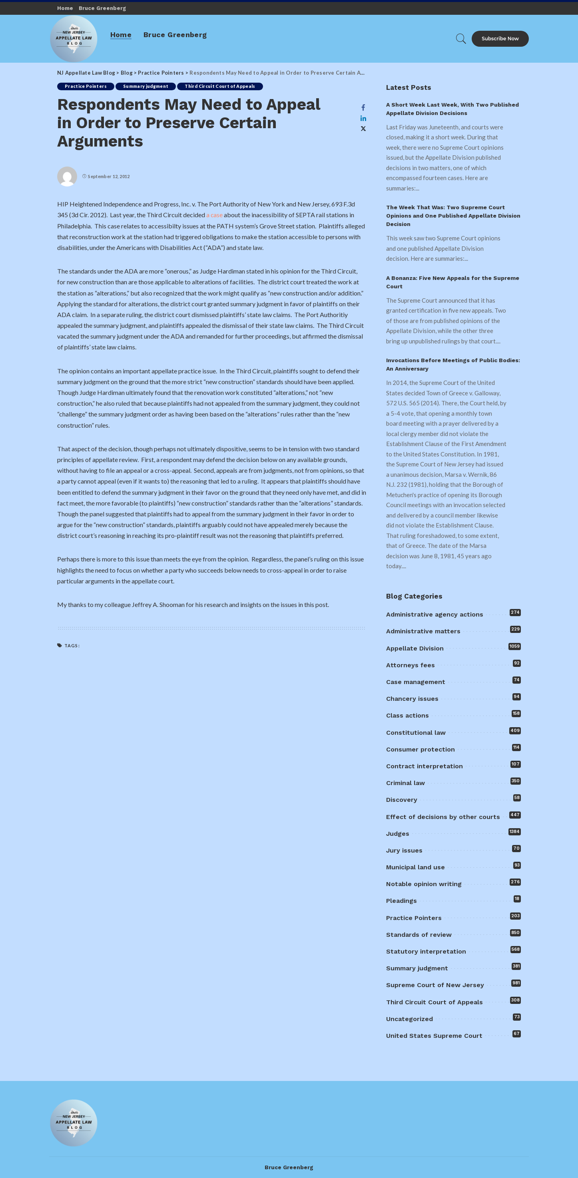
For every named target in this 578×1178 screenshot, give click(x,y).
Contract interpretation (424, 766)
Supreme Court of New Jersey (435, 985)
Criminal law (405, 783)
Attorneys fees (410, 665)
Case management (415, 682)
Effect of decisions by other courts (443, 817)
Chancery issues (412, 698)
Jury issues (404, 850)
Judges (397, 833)
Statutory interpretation (426, 951)
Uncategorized (409, 1019)
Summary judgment (147, 86)
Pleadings (401, 900)
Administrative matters (423, 631)
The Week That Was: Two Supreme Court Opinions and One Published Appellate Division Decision (453, 215)
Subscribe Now (500, 39)
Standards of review (419, 934)
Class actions (407, 715)
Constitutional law (416, 732)
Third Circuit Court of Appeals (222, 86)
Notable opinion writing (424, 884)
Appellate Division (415, 648)
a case (215, 214)
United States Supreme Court (434, 1035)
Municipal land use (415, 867)
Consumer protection (420, 749)
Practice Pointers (86, 86)
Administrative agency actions (434, 614)
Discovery (401, 799)
